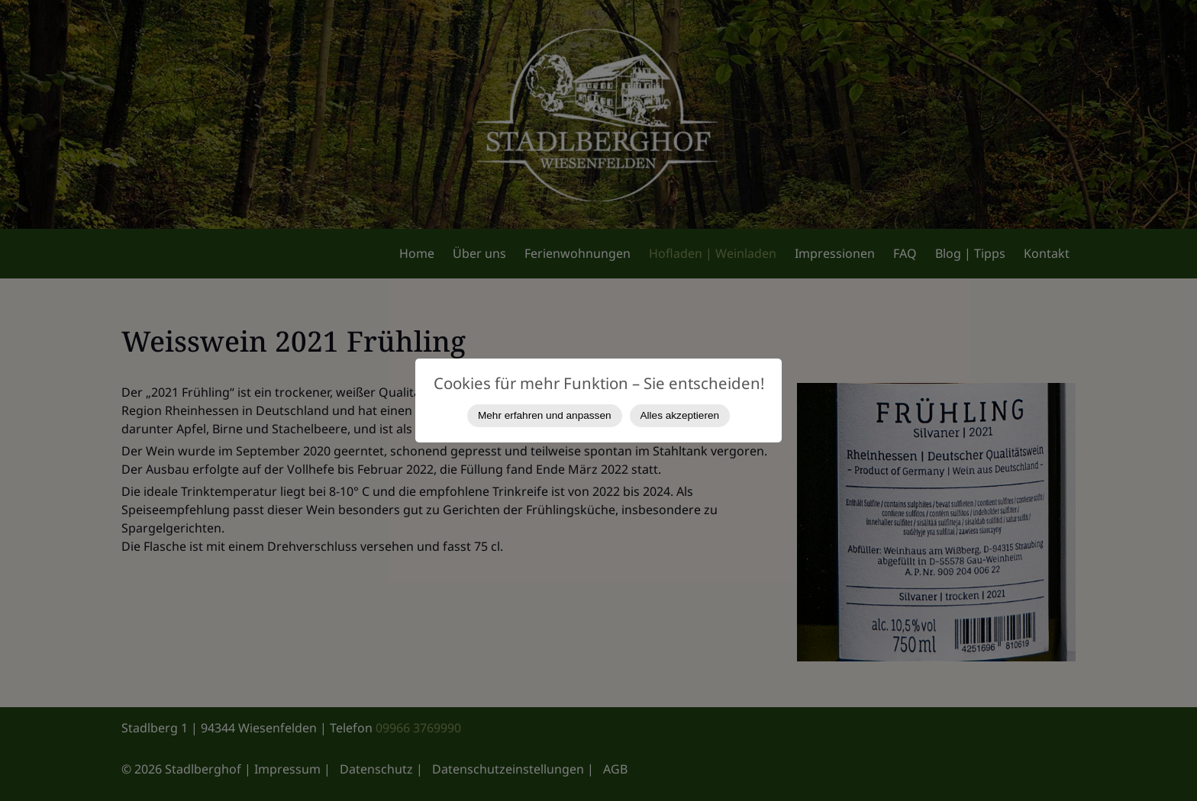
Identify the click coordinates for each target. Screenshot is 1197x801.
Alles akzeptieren (680, 415)
